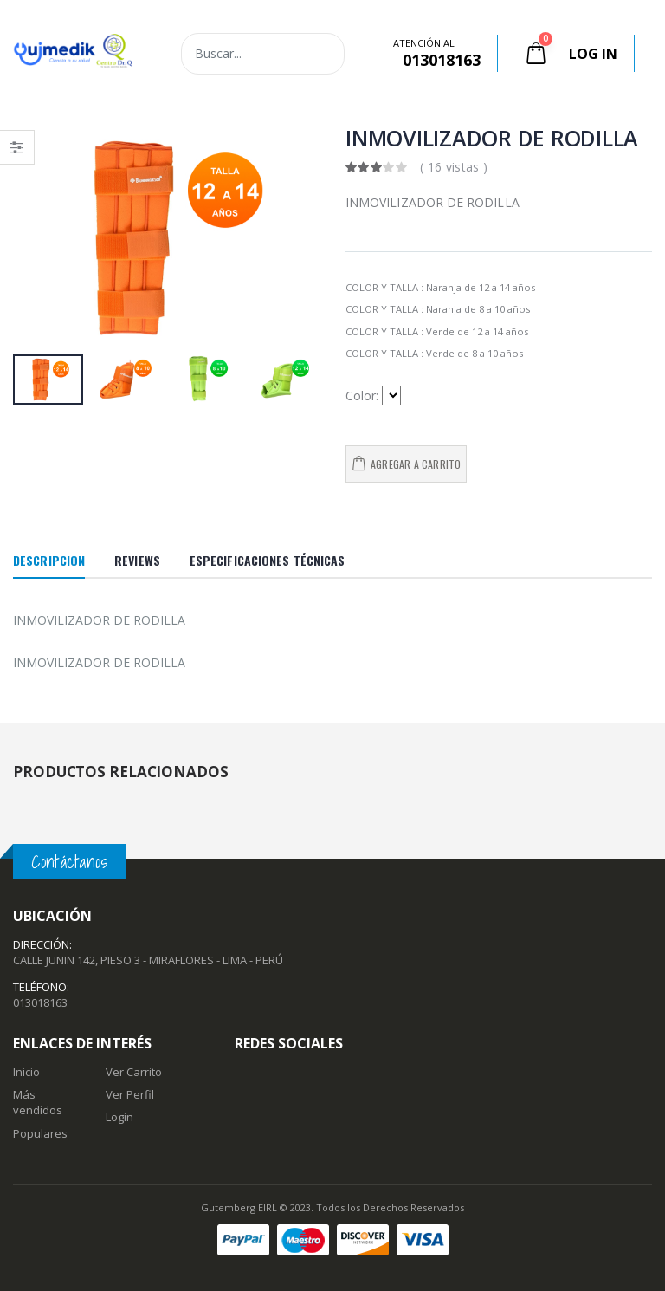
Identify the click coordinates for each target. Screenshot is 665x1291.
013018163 (40, 1002)
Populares (40, 1133)
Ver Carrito (134, 1072)
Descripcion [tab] (49, 560)
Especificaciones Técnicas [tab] (267, 560)
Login (119, 1117)
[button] (538, 53)
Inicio (26, 1072)
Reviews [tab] (137, 560)
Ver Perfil (130, 1094)
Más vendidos (37, 1102)
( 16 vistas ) (454, 167)
